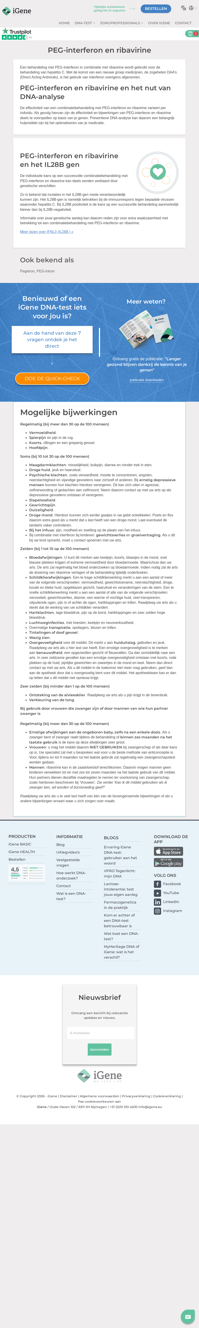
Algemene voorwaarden (99, 1096)
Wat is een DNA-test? (71, 896)
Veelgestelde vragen (68, 862)
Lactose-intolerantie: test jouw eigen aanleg (121, 889)
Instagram (172, 911)
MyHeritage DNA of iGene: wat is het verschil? (121, 951)
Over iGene (159, 23)
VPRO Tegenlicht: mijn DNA (120, 873)
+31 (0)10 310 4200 (124, 1107)
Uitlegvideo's (68, 852)
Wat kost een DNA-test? (121, 936)
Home (64, 23)
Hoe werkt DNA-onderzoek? (71, 875)
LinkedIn (171, 902)
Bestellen (156, 8)
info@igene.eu (150, 1107)
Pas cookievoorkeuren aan (99, 1101)
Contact (183, 23)
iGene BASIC (20, 844)
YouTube (171, 893)
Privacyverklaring (136, 1096)
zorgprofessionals (120, 23)
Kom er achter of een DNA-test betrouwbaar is (119, 920)
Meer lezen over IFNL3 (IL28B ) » (46, 232)
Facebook (172, 884)
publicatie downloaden (147, 380)
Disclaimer (68, 1096)
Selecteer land (194, 8)
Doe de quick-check (52, 378)
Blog (60, 845)
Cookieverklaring (167, 1096)
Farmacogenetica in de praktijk (120, 905)
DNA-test (84, 23)
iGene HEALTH (22, 852)
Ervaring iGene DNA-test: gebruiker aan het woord (120, 855)
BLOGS (111, 837)
